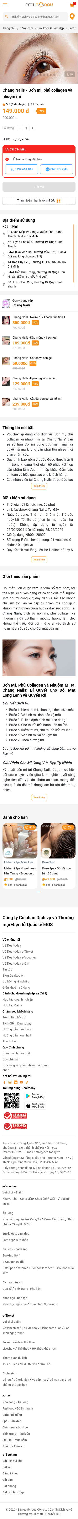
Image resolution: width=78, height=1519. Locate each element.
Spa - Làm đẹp (11, 1421)
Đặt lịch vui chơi (12, 1460)
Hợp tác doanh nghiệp (17, 999)
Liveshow (8, 1348)
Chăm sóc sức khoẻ (15, 1427)
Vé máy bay (57, 1379)
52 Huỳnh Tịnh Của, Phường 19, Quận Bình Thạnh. (35, 244)
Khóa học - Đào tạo (14, 1298)
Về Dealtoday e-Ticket (17, 951)
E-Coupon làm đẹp (40, 1268)
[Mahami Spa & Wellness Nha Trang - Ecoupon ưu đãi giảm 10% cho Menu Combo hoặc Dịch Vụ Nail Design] (19, 841)
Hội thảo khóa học (44, 1348)
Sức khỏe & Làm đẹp (15, 1233)
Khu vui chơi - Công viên (17, 1198)
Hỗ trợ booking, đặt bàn (27, 159)
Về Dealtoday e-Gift (15, 963)
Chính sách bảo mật (16, 1053)
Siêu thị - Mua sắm (14, 1440)
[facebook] (4, 1082)
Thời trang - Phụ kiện (28, 1288)
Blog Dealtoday (13, 975)
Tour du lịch (10, 1364)
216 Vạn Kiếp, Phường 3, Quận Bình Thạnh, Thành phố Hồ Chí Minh (35, 234)
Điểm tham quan (51, 1328)
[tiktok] (27, 1082)
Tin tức (7, 969)
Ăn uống (7, 1213)
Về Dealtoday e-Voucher (19, 957)
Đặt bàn (7, 1479)
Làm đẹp (8, 1240)
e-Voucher (9, 1186)
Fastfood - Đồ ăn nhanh (17, 1408)
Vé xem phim (11, 1328)
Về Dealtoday (11, 945)
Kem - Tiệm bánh (54, 1219)
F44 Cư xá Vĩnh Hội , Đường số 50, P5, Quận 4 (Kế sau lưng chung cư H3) (37, 254)
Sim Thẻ (45, 1364)
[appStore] (37, 1105)
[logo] (39, 5)
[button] (24, 75)
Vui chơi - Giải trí (13, 1192)
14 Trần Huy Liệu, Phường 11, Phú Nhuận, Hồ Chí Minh (37, 264)
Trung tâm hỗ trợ (14, 1017)
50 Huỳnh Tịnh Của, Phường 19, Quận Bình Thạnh (35, 284)
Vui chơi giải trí (12, 1321)
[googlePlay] (37, 1096)
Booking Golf (11, 1255)
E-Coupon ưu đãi (13, 1261)
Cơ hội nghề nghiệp (15, 981)
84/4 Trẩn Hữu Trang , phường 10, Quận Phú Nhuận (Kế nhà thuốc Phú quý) (36, 274)
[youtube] (21, 1082)
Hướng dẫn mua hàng (17, 1029)
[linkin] (16, 1082)
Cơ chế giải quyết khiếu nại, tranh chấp (25, 1067)
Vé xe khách (22, 1379)
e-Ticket (8, 1315)
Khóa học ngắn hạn (15, 1304)
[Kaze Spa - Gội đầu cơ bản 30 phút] (58, 841)
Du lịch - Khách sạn (14, 1249)
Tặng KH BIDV (21, 1224)
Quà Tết (7, 1288)
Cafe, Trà (36, 1219)
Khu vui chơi (30, 1328)
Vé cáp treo (39, 1379)
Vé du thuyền (29, 1364)
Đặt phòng (9, 1486)
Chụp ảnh (41, 1198)
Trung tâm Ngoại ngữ (43, 1304)
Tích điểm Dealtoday (16, 1023)
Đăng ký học (10, 1473)
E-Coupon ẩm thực (14, 1268)
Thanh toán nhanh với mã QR (39, 200)
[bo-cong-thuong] (14, 1115)
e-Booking (9, 1455)
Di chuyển (8, 1373)
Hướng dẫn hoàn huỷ (16, 1035)
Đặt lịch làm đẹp (13, 1492)
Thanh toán (10, 1041)
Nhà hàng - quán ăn (15, 1219)
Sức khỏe (22, 1240)
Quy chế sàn (10, 1059)
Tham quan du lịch (14, 1357)
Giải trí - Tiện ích (13, 1446)
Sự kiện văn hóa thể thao (18, 1342)
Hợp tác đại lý (12, 1005)
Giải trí (54, 1198)
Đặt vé (6, 1467)
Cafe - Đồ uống (12, 1414)
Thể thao (24, 1348)
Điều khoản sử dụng (16, 987)
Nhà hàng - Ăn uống (15, 1402)
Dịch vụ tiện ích (12, 1282)
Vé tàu (6, 1379)
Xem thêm (39, 486)
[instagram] (10, 1082)
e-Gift (6, 1396)
